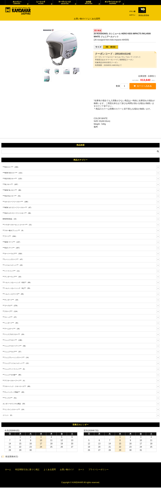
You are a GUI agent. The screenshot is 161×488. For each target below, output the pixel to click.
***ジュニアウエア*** (12, 352)
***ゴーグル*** (10, 306)
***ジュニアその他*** (12, 375)
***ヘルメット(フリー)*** (14, 294)
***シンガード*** (11, 323)
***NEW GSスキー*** (13, 173)
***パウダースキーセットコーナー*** (18, 225)
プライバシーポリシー (98, 470)
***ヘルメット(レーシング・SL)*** (17, 289)
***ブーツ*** (10, 237)
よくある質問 (94, 15)
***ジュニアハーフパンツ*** (14, 369)
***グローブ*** (10, 312)
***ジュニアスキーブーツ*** (15, 346)
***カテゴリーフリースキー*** (16, 202)
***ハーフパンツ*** (12, 271)
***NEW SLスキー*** (12, 190)
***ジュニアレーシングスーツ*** (16, 358)
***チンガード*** (11, 300)
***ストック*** (10, 317)
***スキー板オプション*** (13, 231)
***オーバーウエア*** (13, 254)
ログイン (132, 15)
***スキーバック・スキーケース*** (17, 387)
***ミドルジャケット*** (13, 266)
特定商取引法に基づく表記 (27, 470)
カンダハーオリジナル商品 (14, 404)
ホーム (8, 470)
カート (81, 470)
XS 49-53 (110, 47)
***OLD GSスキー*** (13, 179)
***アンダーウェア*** (12, 277)
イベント (8, 416)
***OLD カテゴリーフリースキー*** (17, 214)
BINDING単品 (10, 219)
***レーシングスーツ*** (13, 260)
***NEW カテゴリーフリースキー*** (17, 208)
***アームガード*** (12, 329)
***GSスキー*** (11, 167)
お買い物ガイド (80, 15)
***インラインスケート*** (14, 410)
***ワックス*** (10, 398)
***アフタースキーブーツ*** (14, 381)
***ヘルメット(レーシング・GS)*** (17, 283)
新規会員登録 (143, 15)
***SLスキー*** (11, 185)
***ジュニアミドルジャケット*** (16, 364)
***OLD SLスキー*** (12, 196)
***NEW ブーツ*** (12, 242)
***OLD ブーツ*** (12, 248)
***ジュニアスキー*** (13, 341)
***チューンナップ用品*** (14, 393)
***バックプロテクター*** (14, 335)
